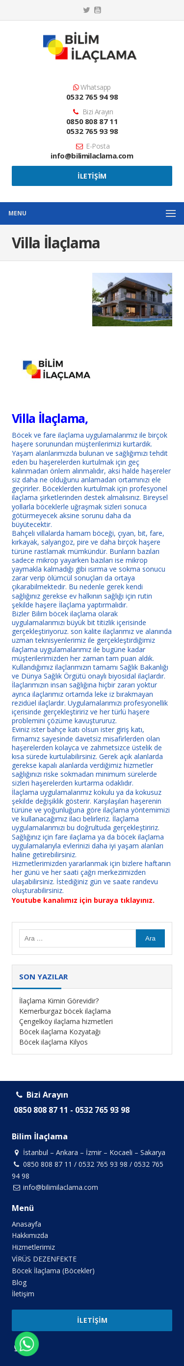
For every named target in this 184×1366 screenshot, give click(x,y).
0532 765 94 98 (92, 97)
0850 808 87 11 (92, 121)
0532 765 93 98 (92, 131)
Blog (19, 1282)
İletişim (92, 176)
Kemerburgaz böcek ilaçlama (65, 1011)
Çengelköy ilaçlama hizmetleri (66, 1021)
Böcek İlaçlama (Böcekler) (53, 1270)
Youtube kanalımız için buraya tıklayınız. (83, 900)
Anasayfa (26, 1224)
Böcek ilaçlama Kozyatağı (60, 1031)
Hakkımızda (30, 1235)
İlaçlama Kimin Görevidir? (59, 1000)
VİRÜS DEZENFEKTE (44, 1258)
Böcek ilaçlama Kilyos (53, 1042)
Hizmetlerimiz (33, 1247)
